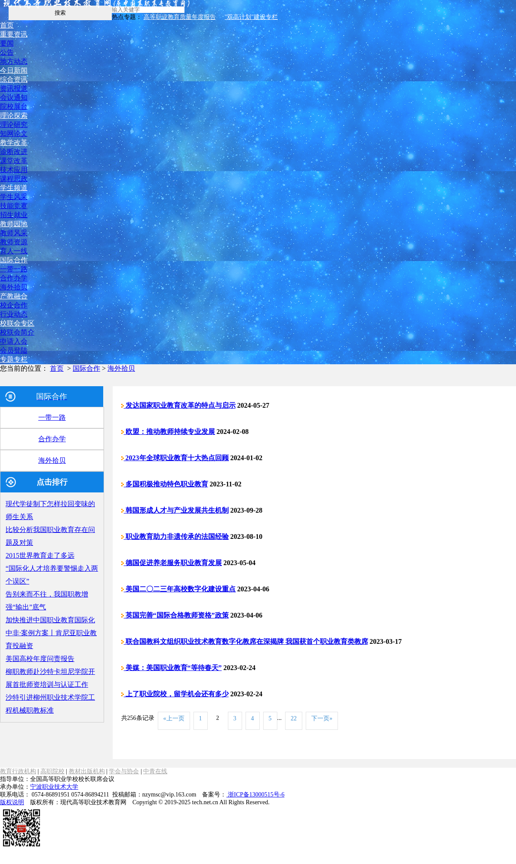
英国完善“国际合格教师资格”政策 (175, 615)
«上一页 (173, 718)
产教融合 (14, 296)
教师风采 (14, 233)
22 (294, 718)
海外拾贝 (14, 287)
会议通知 (14, 97)
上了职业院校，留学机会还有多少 (175, 694)
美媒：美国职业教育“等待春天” (171, 667)
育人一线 (14, 251)
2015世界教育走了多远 (40, 555)
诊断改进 (14, 151)
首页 (7, 25)
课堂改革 (14, 160)
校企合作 (14, 305)
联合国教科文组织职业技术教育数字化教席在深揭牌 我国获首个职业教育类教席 (244, 641)
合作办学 (14, 278)
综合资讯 (14, 79)
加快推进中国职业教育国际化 (50, 620)
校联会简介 (17, 332)
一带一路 (14, 269)
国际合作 (14, 260)
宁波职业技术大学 (54, 787)
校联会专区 (17, 323)
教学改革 (14, 142)
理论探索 (14, 115)
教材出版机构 (87, 771)
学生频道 (14, 187)
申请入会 (14, 341)
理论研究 (14, 124)
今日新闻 (14, 70)
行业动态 (14, 314)
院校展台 (14, 106)
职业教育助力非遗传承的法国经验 (175, 536)
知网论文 (14, 133)
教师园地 (14, 224)
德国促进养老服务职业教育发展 (171, 562)
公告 (7, 52)
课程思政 (14, 178)
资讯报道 (14, 88)
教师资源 (14, 242)
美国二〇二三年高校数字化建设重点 (178, 589)
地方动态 (14, 61)
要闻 (7, 43)
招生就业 (14, 214)
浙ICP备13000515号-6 (255, 794)
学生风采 (14, 196)
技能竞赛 (14, 205)
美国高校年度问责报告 (40, 658)
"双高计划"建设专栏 (251, 17)
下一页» (321, 718)
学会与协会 (124, 771)
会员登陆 (14, 350)
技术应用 (14, 169)
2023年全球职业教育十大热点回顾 (175, 457)
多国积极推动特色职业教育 (164, 484)
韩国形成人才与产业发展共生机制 (175, 510)
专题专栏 (14, 359)
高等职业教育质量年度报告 (180, 17)
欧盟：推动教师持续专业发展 (168, 431)
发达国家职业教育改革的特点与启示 (178, 405)
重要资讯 (14, 34)
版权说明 (12, 802)
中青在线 (155, 771)
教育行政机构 (18, 771)
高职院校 (52, 771)
